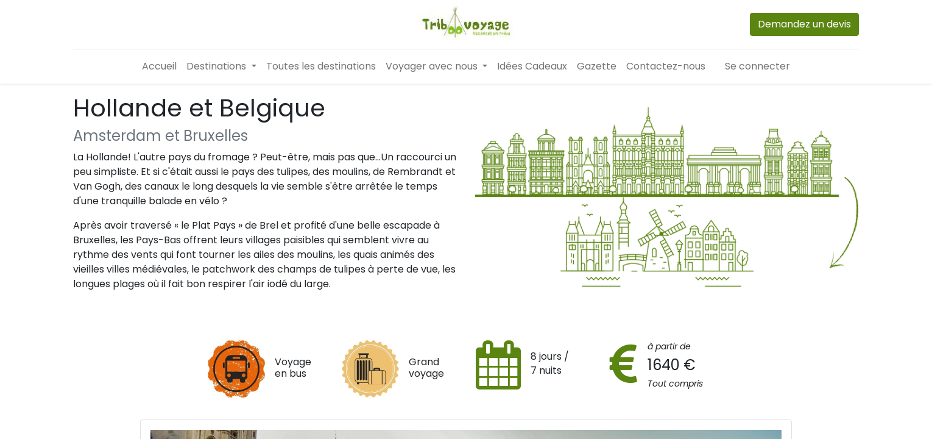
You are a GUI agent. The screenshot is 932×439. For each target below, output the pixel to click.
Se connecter (757, 66)
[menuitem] (159, 66)
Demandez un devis (804, 24)
